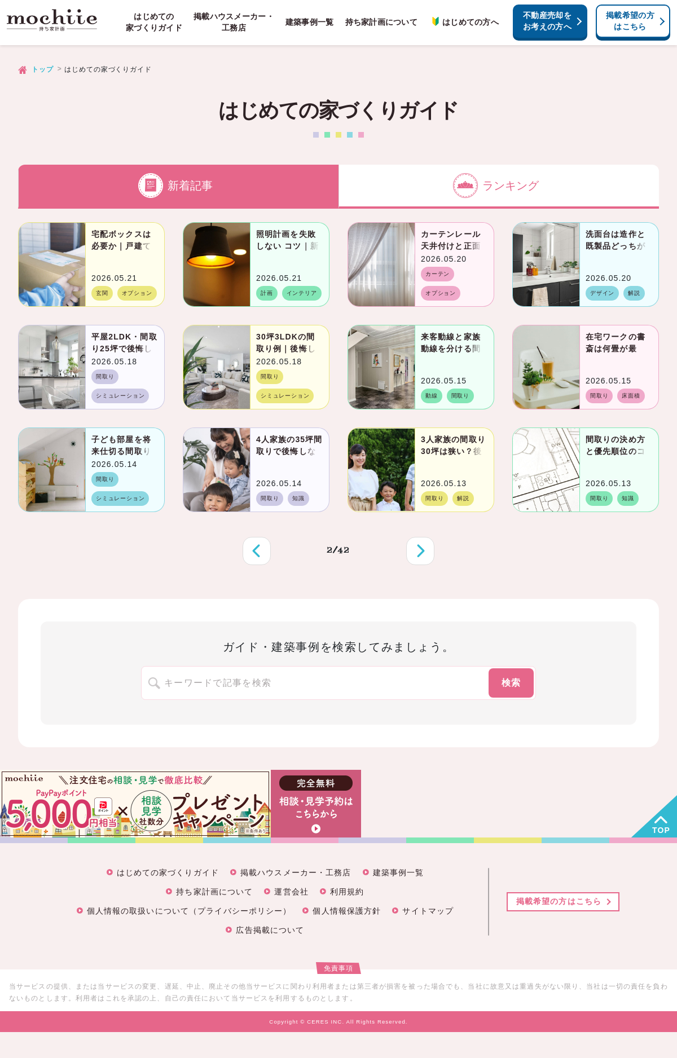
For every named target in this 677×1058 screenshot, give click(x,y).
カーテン (437, 274)
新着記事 (175, 185)
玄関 (102, 293)
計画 (267, 293)
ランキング (496, 185)
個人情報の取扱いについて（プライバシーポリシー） (189, 910)
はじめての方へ (464, 22)
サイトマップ (428, 910)
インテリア (302, 293)
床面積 (631, 396)
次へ (420, 551)
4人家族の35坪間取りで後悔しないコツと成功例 (289, 451)
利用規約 (347, 891)
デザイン (602, 293)
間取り (105, 376)
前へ (257, 551)
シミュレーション (120, 396)
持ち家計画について (381, 22)
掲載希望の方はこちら (630, 21)
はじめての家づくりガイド (154, 22)
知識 (298, 498)
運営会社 (291, 891)
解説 (634, 293)
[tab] (178, 187)
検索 (511, 682)
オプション (137, 293)
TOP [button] (661, 830)
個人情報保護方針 (347, 910)
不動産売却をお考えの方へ (547, 21)
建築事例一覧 (309, 22)
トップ (43, 69)
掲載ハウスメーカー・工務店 (234, 22)
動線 (431, 396)
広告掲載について (270, 929)
